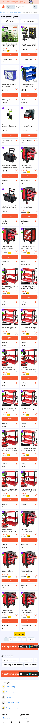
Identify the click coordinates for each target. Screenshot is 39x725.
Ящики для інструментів (10, 660)
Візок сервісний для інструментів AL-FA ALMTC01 (27, 85)
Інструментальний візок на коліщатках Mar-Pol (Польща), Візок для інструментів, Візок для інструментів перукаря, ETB (28, 449)
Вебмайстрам (6, 718)
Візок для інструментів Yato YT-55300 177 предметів (28, 247)
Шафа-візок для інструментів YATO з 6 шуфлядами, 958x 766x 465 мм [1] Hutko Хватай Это (9, 611)
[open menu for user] (35, 722)
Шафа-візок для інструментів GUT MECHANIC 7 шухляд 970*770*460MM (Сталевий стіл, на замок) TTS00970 (29, 125)
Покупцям (24, 718)
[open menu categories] (11, 722)
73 (24, 639)
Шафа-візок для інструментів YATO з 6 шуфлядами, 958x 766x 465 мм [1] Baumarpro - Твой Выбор (28, 611)
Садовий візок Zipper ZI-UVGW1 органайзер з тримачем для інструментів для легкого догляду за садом (10, 45)
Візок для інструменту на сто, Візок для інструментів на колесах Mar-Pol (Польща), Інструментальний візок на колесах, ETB (10, 287)
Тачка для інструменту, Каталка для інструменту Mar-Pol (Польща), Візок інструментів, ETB (10, 449)
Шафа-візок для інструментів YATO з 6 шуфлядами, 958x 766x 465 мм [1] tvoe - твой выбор (28, 571)
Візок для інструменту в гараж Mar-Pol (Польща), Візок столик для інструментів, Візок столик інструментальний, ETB (9, 328)
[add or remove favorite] (16, 50)
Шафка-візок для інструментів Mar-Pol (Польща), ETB (8, 368)
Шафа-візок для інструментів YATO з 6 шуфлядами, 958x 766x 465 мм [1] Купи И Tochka (29, 206)
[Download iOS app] (25, 646)
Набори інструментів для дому (13, 665)
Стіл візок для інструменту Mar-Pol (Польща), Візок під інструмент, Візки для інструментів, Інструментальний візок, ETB (29, 409)
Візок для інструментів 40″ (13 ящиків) (9, 85)
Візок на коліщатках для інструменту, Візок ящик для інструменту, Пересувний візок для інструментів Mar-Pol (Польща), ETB (9, 490)
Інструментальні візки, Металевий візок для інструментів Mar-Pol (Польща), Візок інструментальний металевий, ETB (9, 409)
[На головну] (3, 8)
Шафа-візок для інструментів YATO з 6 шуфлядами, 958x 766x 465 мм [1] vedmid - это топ (9, 247)
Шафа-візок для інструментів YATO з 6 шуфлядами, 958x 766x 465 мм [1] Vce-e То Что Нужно (9, 571)
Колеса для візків (26, 660)
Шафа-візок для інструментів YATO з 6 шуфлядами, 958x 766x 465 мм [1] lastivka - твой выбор (29, 166)
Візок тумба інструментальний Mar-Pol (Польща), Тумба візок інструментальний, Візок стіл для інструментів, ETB (29, 368)
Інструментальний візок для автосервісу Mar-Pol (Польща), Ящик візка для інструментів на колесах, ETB (29, 490)
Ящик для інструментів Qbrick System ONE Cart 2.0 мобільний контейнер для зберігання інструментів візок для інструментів (10, 166)
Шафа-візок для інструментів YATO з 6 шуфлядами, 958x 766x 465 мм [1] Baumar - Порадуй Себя (28, 530)
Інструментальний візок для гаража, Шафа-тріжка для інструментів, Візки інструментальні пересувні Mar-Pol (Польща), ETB (29, 328)
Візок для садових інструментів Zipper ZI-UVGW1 (9, 125)
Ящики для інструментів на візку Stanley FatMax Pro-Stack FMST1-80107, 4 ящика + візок (29, 45)
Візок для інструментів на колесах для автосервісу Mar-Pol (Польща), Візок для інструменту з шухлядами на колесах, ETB (29, 287)
